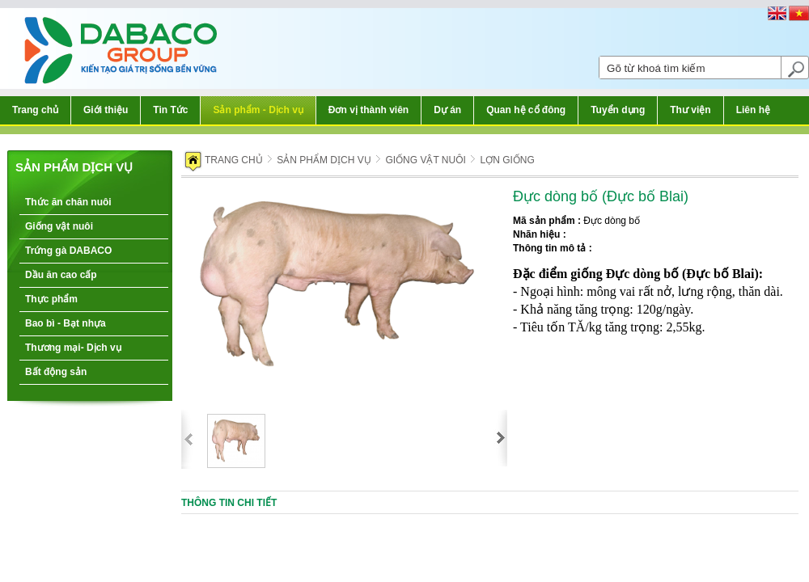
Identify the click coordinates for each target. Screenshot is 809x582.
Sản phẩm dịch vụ (74, 167)
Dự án (447, 110)
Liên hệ (753, 110)
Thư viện (690, 110)
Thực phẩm (51, 299)
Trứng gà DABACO (68, 250)
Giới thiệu (105, 110)
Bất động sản (56, 371)
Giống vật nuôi (59, 226)
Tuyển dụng (618, 110)
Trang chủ (35, 110)
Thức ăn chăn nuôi (68, 202)
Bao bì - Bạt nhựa (65, 323)
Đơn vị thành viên (368, 110)
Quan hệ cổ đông (525, 110)
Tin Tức (170, 110)
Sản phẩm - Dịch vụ (258, 110)
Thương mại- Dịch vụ (73, 347)
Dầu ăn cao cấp (61, 274)
